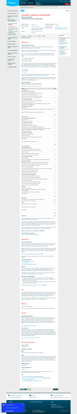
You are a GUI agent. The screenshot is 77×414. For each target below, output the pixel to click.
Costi (35, 36)
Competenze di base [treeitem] (11, 44)
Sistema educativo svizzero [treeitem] (13, 10)
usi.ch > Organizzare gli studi (28, 379)
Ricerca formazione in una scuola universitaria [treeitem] (12, 27)
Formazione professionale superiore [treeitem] (12, 38)
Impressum (67, 410)
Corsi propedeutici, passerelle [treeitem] (11, 60)
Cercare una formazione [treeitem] (12, 13)
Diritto (56, 27)
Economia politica (61, 27)
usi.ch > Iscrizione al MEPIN (41, 285)
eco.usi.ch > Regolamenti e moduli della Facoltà (31, 380)
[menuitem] (23, 3)
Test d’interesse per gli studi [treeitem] (13, 28)
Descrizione (23, 36)
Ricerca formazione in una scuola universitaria (50, 6)
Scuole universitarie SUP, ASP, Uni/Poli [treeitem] (12, 24)
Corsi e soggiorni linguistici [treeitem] (13, 50)
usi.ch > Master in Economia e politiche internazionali (32, 376)
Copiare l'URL (56, 389)
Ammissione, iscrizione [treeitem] (12, 34)
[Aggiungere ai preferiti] (69, 10)
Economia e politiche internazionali (27, 7)
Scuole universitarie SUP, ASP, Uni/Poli (36, 6)
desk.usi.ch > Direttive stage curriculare (40, 75)
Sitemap (61, 410)
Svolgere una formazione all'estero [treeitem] (12, 53)
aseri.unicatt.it (25, 377)
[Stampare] (67, 10)
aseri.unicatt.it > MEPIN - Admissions (29, 264)
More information (10, 410)
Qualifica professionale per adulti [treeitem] (13, 47)
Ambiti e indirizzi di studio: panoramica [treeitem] (12, 30)
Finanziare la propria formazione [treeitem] (11, 64)
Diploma (39, 36)
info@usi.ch (63, 53)
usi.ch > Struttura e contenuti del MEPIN (30, 234)
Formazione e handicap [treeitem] (12, 66)
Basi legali (64, 410)
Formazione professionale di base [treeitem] (12, 16)
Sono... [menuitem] (67, 4)
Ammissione (30, 36)
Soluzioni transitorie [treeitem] (11, 56)
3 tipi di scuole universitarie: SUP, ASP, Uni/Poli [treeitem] (13, 32)
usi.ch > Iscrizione (25, 262)
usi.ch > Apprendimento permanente (28, 325)
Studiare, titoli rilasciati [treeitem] (12, 33)
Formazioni (27, 6)
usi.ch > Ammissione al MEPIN (28, 261)
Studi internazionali (63, 28)
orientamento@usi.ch (65, 43)
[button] (21, 389)
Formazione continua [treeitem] (12, 41)
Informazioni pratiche (25, 37)
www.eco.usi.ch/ (63, 54)
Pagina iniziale (22, 6)
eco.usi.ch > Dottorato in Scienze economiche (30, 337)
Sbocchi (43, 36)
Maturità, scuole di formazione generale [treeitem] (12, 20)
